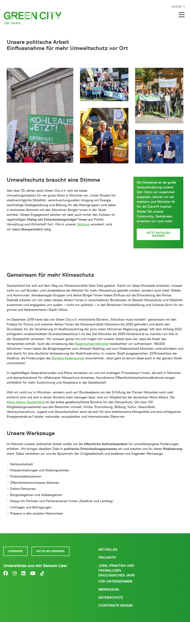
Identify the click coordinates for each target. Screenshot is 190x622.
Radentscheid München (92, 344)
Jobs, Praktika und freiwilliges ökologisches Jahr (116, 570)
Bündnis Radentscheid (68, 358)
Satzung (83, 224)
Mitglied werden (50, 551)
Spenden (15, 551)
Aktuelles (107, 550)
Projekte (107, 558)
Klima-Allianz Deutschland (26, 402)
